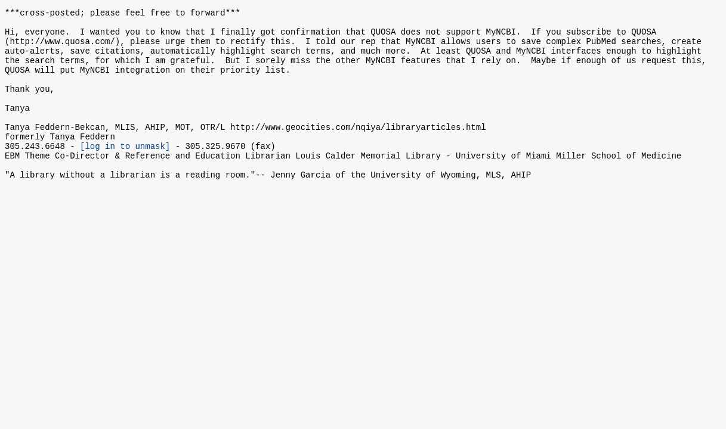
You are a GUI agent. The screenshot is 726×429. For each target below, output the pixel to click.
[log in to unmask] (125, 172)
